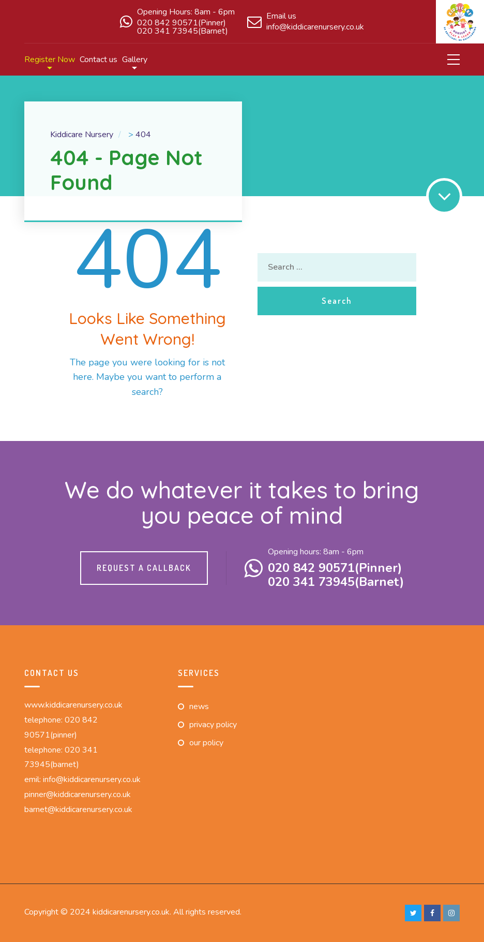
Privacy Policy (213, 724)
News (199, 706)
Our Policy (206, 742)
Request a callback (144, 568)
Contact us (98, 59)
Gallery (134, 59)
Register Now (49, 59)
